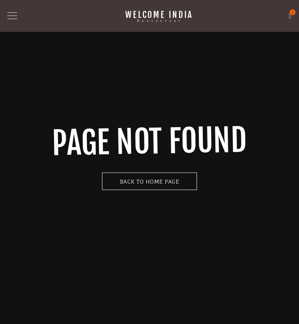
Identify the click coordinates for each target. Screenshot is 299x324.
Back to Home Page (149, 181)
